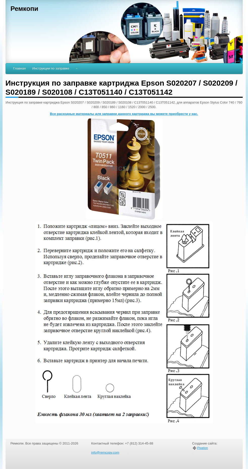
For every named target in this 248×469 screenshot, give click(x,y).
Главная (19, 68)
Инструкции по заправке (50, 68)
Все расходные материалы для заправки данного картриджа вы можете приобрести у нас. (124, 114)
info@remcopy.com (105, 452)
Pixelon (202, 448)
